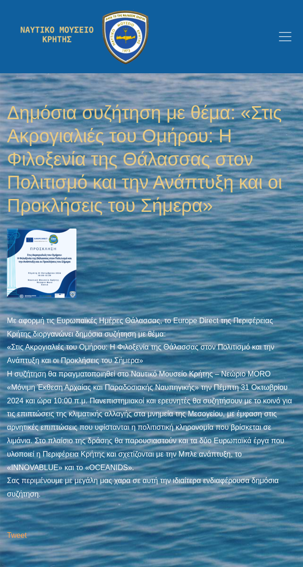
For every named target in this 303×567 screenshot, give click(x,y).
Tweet (17, 535)
